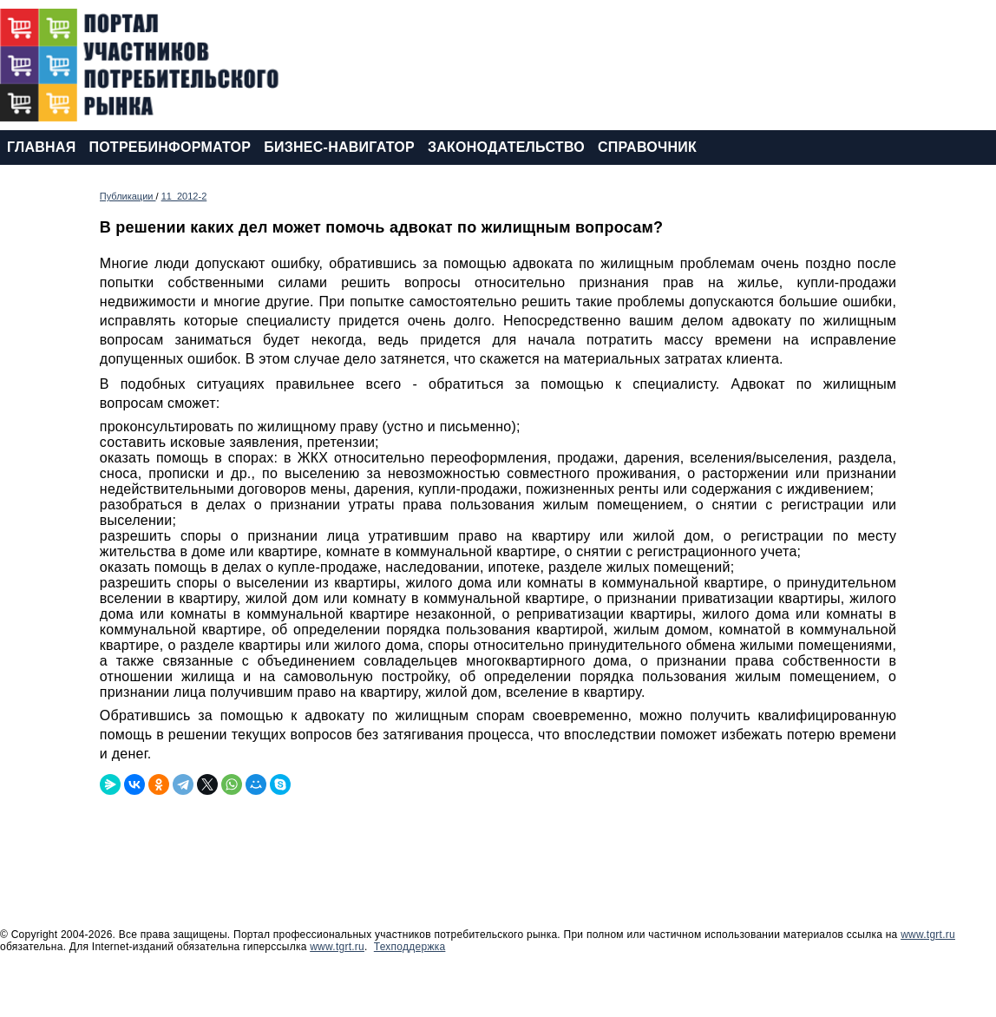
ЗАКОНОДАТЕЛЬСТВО (506, 147)
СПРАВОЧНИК (647, 147)
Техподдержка (410, 947)
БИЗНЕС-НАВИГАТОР (339, 147)
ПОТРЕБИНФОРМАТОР (169, 147)
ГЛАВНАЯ (41, 147)
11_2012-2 (184, 196)
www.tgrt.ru (928, 934)
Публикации (128, 196)
